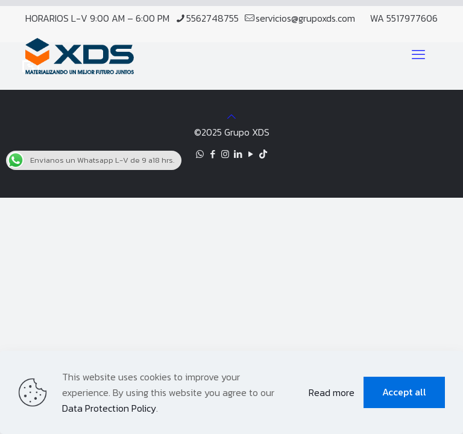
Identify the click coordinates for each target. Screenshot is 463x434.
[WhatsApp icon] (199, 154)
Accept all (404, 392)
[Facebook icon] (212, 154)
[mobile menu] (418, 55)
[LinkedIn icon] (237, 154)
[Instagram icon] (225, 154)
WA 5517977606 (404, 18)
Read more (331, 392)
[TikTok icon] (263, 154)
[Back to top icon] (231, 116)
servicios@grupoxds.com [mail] (305, 18)
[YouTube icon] (250, 154)
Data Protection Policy (109, 408)
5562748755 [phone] (212, 18)
